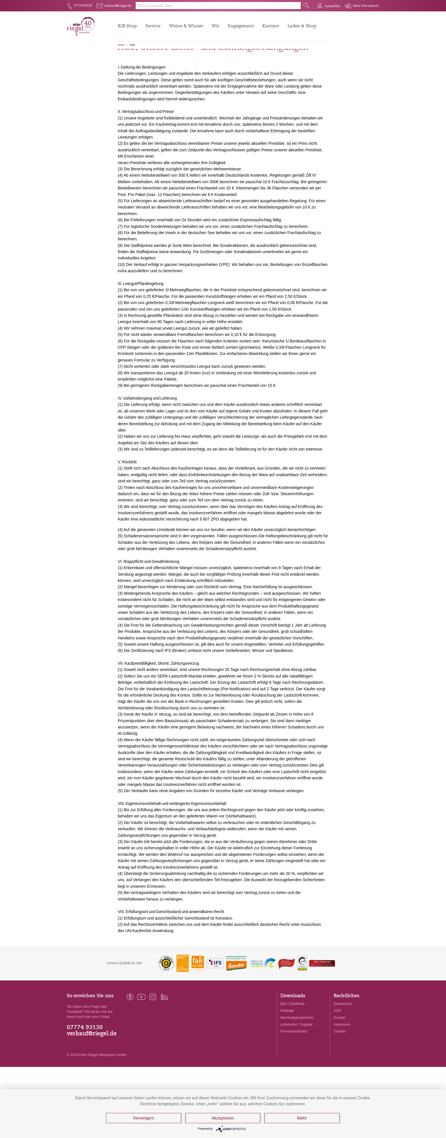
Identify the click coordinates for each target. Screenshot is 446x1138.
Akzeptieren (223, 1118)
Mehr (302, 1118)
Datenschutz (343, 1026)
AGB (337, 1033)
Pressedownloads (293, 1054)
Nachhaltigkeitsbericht (297, 1040)
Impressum (342, 1047)
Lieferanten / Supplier (296, 1047)
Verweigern (143, 1118)
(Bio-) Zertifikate (292, 1026)
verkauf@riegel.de (92, 1056)
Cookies (340, 1054)
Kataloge (287, 1033)
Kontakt (339, 1040)
